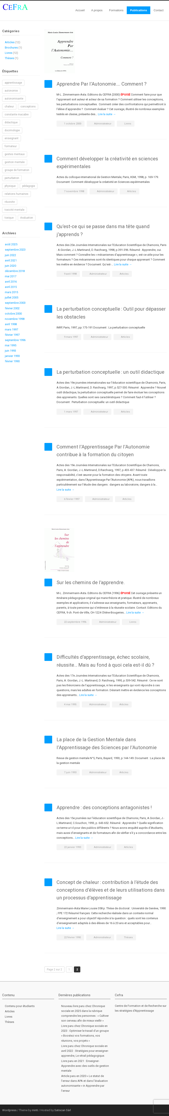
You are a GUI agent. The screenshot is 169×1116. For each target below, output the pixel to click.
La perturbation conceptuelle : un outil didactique (110, 372)
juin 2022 (10, 255)
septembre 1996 (15, 340)
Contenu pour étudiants (20, 1006)
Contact (158, 10)
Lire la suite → (107, 114)
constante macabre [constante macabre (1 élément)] (17, 114)
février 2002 (12, 308)
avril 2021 (11, 260)
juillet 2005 (11, 297)
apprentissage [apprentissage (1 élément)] (13, 82)
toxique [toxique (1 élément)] (9, 217)
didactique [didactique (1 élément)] (11, 122)
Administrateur (102, 123)
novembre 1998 (14, 319)
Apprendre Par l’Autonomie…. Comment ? (102, 84)
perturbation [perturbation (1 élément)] (12, 178)
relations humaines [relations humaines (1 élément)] (16, 193)
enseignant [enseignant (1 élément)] (11, 138)
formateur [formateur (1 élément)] (11, 146)
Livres (127, 123)
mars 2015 (11, 292)
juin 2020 (10, 265)
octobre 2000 (13, 313)
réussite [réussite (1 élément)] (10, 201)
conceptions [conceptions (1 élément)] (28, 106)
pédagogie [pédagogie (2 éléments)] (28, 186)
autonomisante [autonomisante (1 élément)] (14, 98)
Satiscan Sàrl (62, 1110)
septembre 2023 (15, 249)
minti (35, 1110)
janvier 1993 (12, 356)
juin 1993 (10, 350)
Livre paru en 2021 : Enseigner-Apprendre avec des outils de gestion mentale (85, 1065)
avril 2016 (11, 281)
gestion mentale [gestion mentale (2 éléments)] (15, 162)
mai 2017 (10, 276)
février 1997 (12, 334)
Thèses (128, 937)
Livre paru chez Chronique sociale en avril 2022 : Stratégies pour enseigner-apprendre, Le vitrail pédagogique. (85, 1050)
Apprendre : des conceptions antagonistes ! (104, 807)
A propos (97, 10)
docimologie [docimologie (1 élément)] (12, 130)
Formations (116, 10)
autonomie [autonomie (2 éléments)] (11, 90)
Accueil (80, 10)
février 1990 (12, 361)
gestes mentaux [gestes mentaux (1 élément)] (15, 154)
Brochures (11, 47)
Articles (131, 191)
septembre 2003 (15, 302)
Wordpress (9, 1110)
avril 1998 (11, 324)
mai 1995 (10, 345)
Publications (138, 10)
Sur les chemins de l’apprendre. (91, 582)
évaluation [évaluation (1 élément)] (26, 217)
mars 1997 (11, 329)
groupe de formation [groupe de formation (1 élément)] (17, 170)
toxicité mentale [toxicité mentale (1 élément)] (14, 209)
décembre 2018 (15, 271)
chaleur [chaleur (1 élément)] (9, 106)
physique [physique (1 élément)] (10, 186)
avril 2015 (11, 287)
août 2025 (11, 244)
